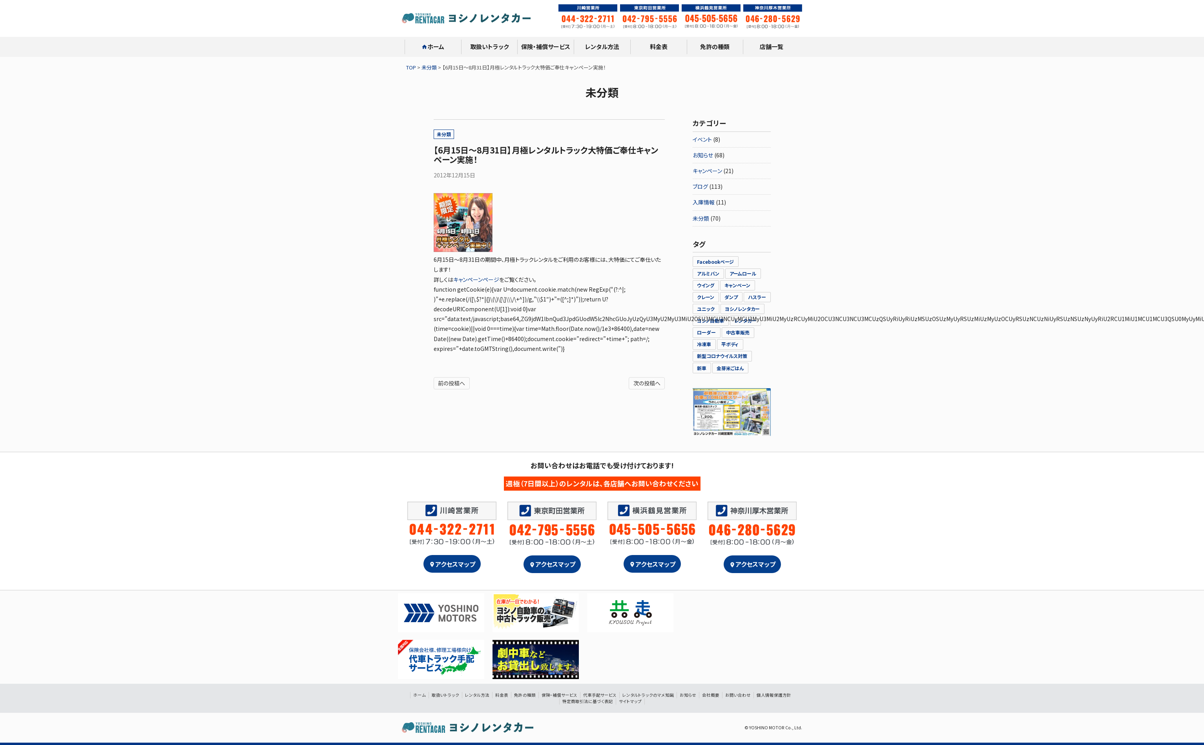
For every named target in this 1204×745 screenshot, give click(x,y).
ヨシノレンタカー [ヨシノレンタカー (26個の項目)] (742, 308)
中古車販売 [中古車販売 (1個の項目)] (738, 332)
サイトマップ (630, 701)
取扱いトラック (489, 46)
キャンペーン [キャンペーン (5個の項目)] (737, 285)
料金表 (659, 46)
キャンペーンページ (476, 279)
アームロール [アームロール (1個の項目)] (743, 273)
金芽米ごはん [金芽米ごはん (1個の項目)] (730, 368)
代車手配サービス (600, 695)
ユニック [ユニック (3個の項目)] (706, 308)
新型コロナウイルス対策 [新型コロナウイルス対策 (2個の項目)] (722, 355)
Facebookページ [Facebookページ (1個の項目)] (715, 261)
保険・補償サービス (545, 46)
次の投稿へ (646, 383)
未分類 (444, 134)
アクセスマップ (452, 564)
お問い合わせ (738, 695)
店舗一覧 (771, 46)
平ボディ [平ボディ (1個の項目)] (730, 344)
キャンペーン (707, 171)
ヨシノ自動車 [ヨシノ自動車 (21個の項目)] (710, 320)
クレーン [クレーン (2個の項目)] (705, 297)
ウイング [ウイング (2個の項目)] (705, 285)
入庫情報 (704, 202)
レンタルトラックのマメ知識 (648, 695)
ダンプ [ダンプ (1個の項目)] (731, 297)
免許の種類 (715, 46)
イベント (702, 139)
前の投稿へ (451, 383)
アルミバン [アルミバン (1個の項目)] (708, 273)
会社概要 (710, 695)
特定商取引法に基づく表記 (587, 701)
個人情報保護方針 (774, 695)
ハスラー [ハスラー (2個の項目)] (757, 297)
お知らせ (703, 155)
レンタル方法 (602, 46)
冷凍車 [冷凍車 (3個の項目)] (704, 344)
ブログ (700, 186)
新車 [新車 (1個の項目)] (701, 368)
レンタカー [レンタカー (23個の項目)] (745, 320)
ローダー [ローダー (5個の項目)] (706, 332)
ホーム (432, 46)
